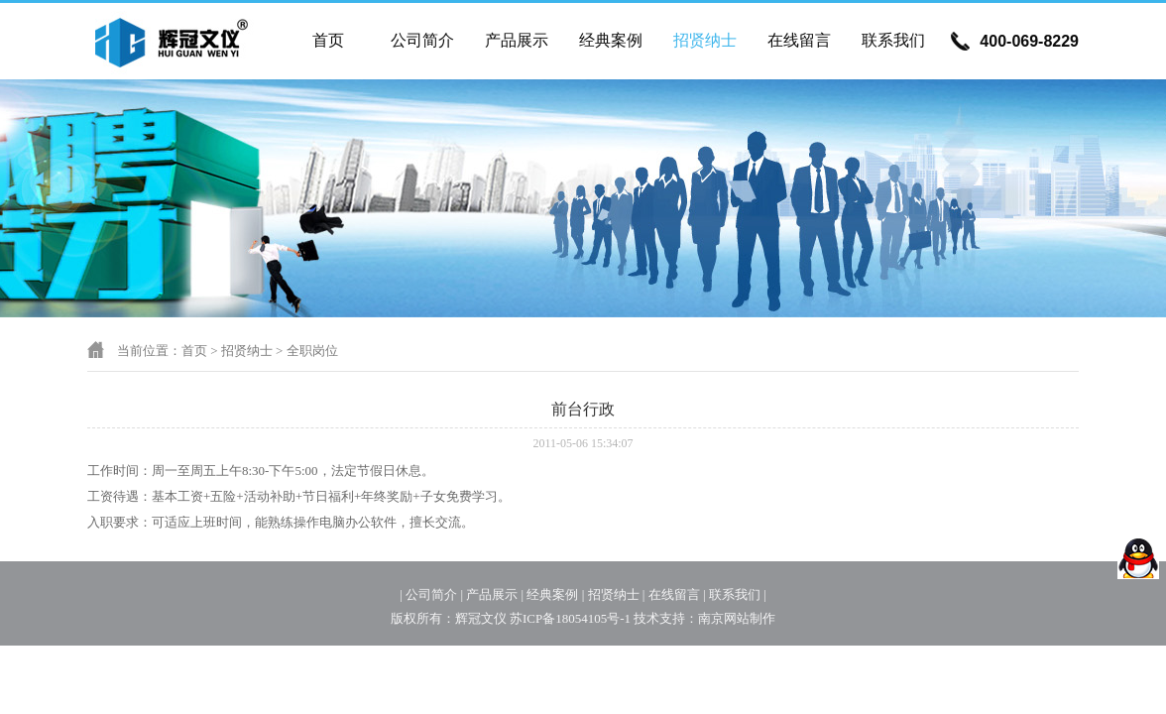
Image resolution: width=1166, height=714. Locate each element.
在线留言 (799, 40)
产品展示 (516, 40)
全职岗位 (312, 350)
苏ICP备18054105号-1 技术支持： (604, 618)
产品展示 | (495, 594)
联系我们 (893, 40)
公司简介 (422, 40)
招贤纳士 (705, 40)
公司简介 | (434, 594)
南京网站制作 (736, 618)
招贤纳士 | (616, 594)
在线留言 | (677, 594)
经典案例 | (555, 594)
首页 (328, 40)
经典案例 (610, 40)
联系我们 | (737, 594)
